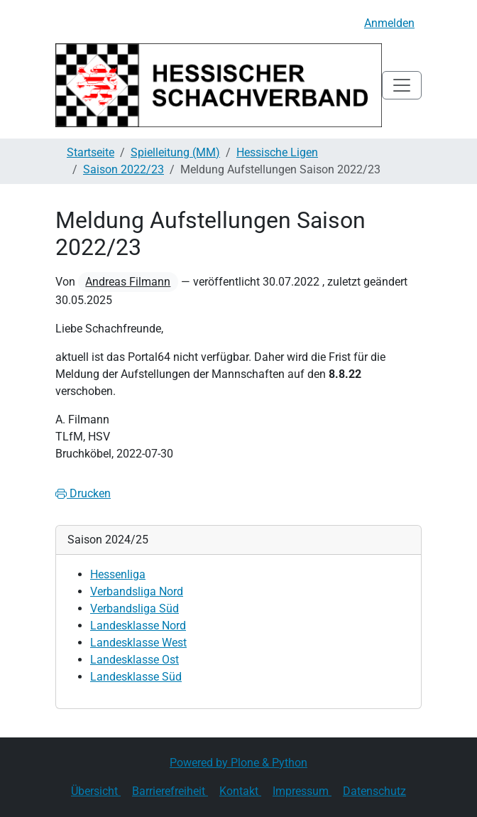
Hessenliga (118, 574)
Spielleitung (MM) (175, 152)
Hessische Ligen (277, 152)
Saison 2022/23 (123, 169)
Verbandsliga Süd (134, 608)
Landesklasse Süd (136, 676)
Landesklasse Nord (138, 625)
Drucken (83, 493)
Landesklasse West (138, 642)
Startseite (90, 152)
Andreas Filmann (127, 281)
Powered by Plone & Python (238, 762)
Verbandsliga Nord (136, 591)
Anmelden (389, 23)
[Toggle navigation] (402, 85)
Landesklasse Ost (134, 659)
